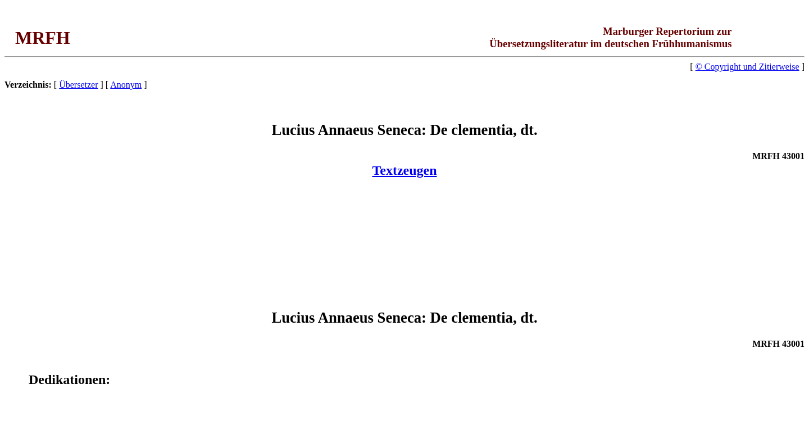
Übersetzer (78, 84)
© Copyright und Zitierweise (747, 66)
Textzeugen (404, 170)
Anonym (126, 84)
